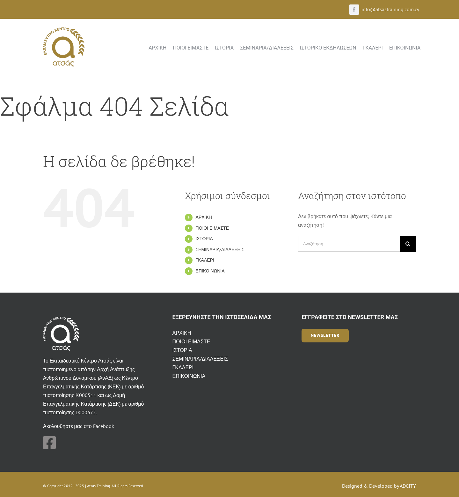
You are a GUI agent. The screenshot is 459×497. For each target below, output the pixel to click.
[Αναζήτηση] (408, 244)
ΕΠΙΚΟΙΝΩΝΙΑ (210, 271)
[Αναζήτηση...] (349, 244)
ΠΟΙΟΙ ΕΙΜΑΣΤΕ (212, 228)
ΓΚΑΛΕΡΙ (205, 260)
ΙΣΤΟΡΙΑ (204, 238)
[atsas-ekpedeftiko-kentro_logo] (63, 30)
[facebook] (354, 9)
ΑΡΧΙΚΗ (204, 217)
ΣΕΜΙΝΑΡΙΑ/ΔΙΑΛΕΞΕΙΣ (220, 249)
